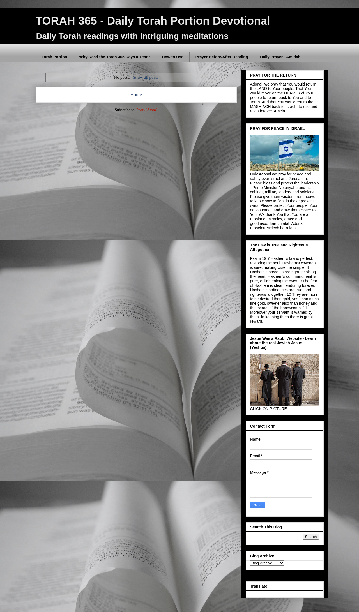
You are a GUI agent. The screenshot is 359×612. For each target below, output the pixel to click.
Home (136, 94)
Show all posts (145, 77)
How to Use (172, 57)
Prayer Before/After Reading (221, 57)
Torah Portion (54, 57)
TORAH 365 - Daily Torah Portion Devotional (153, 21)
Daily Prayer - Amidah (280, 57)
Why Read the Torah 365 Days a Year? (114, 57)
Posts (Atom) (146, 110)
